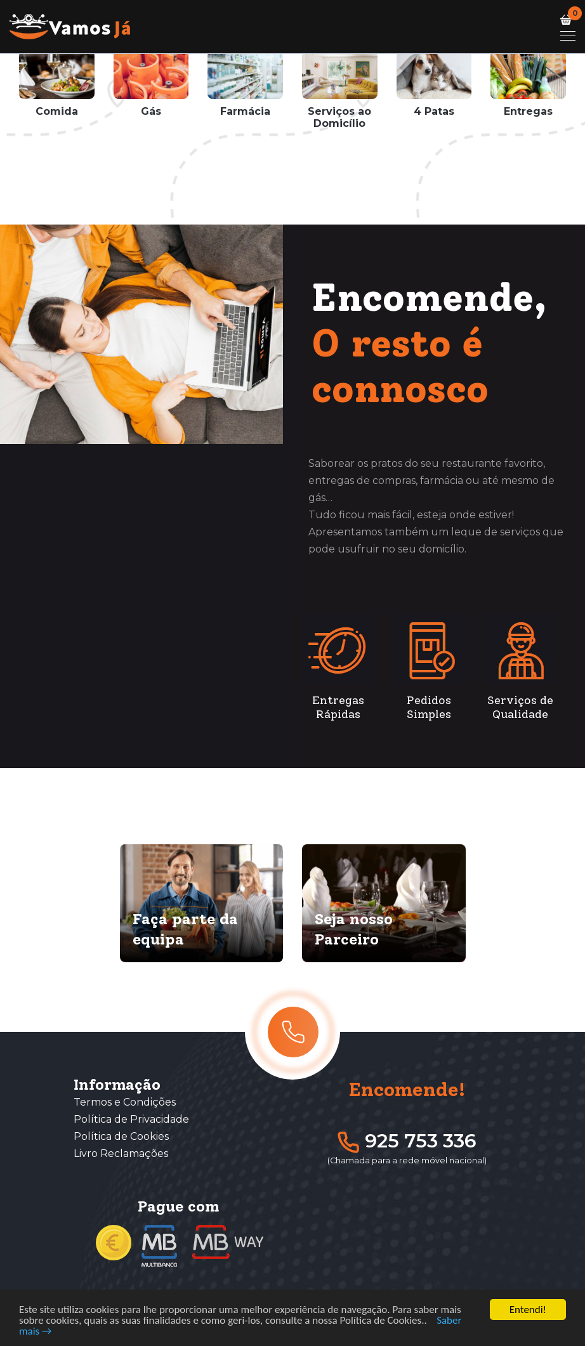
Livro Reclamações (121, 1153)
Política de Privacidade (131, 1119)
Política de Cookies (121, 1136)
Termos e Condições (125, 1102)
